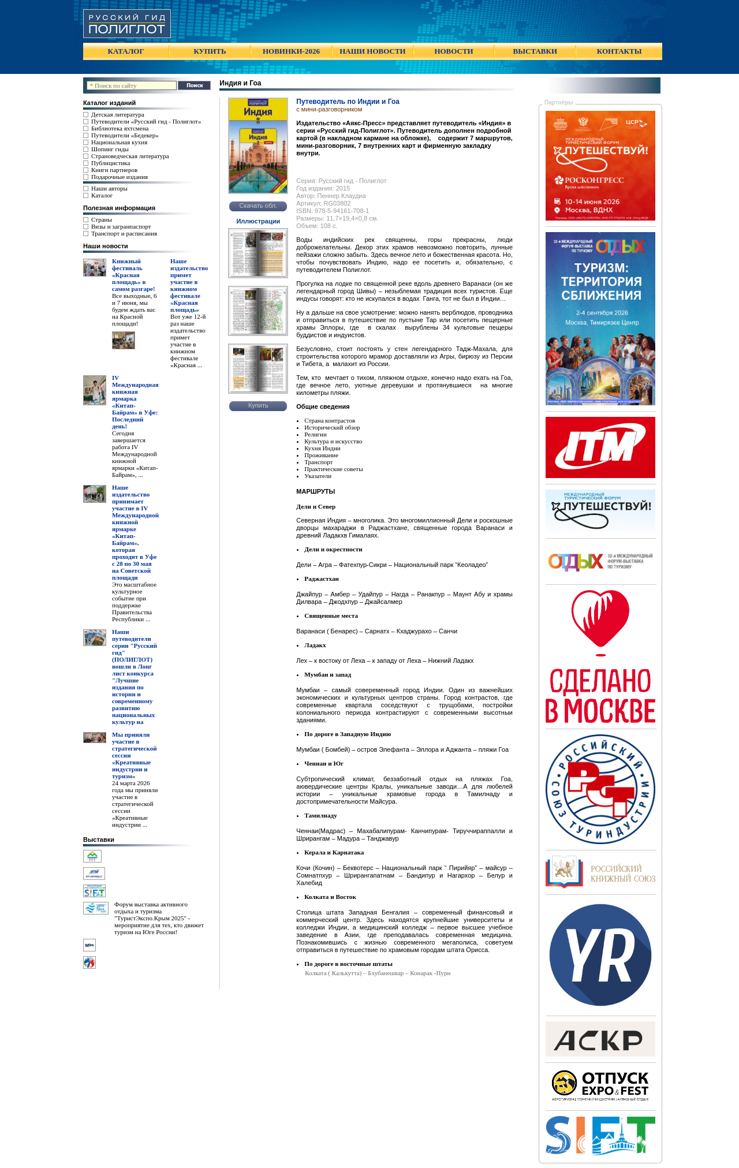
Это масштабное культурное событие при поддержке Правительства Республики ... (134, 601)
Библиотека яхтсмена (119, 128)
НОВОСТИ (453, 51)
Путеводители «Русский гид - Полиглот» (146, 121)
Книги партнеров (114, 169)
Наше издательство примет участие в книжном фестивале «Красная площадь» (189, 285)
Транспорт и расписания (124, 233)
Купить (258, 405)
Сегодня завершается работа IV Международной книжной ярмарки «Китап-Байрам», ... (135, 454)
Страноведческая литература (130, 155)
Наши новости (105, 245)
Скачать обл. (258, 205)
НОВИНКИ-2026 (291, 51)
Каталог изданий (109, 102)
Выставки (98, 839)
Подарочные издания (119, 176)
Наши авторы (109, 188)
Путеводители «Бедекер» (125, 135)
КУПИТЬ (209, 51)
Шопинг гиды (110, 148)
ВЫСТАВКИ (535, 51)
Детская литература (117, 114)
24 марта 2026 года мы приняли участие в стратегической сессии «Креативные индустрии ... (135, 803)
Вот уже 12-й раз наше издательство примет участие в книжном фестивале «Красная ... (188, 340)
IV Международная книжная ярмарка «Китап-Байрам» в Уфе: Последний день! (135, 402)
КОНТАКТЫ (619, 51)
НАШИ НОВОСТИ (372, 51)
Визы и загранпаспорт (121, 226)
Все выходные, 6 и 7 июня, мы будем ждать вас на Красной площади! (134, 309)
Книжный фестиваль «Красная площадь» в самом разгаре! (133, 275)
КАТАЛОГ (126, 51)
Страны (101, 219)
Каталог (102, 195)
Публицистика (110, 162)
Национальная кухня (119, 142)
